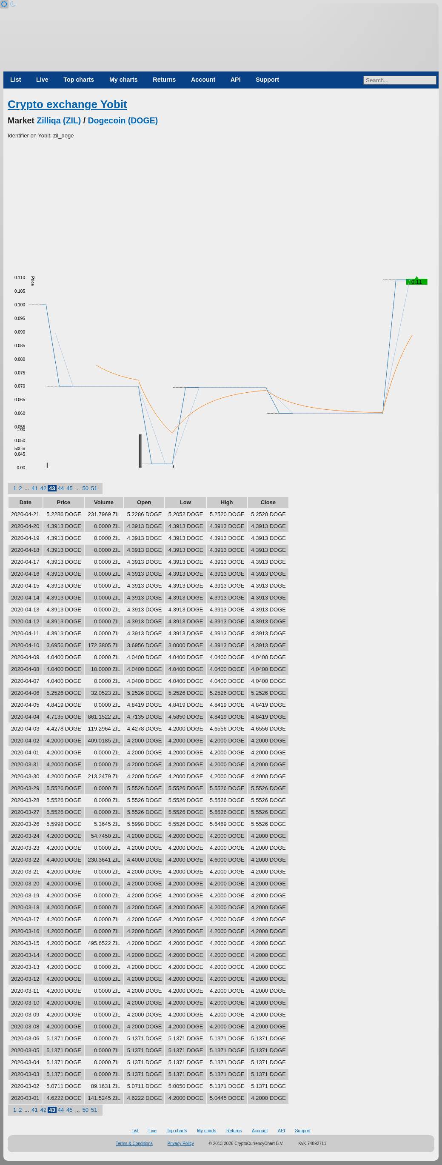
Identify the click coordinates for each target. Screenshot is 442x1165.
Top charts (78, 79)
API (236, 79)
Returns (164, 79)
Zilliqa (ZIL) (59, 120)
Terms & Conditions (134, 1143)
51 (94, 488)
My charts (123, 79)
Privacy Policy (181, 1143)
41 (34, 488)
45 (69, 488)
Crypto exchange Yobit (67, 104)
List (15, 79)
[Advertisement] (221, 203)
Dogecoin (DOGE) (123, 120)
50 (85, 488)
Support (267, 79)
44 (61, 488)
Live (42, 79)
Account (203, 79)
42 (43, 488)
